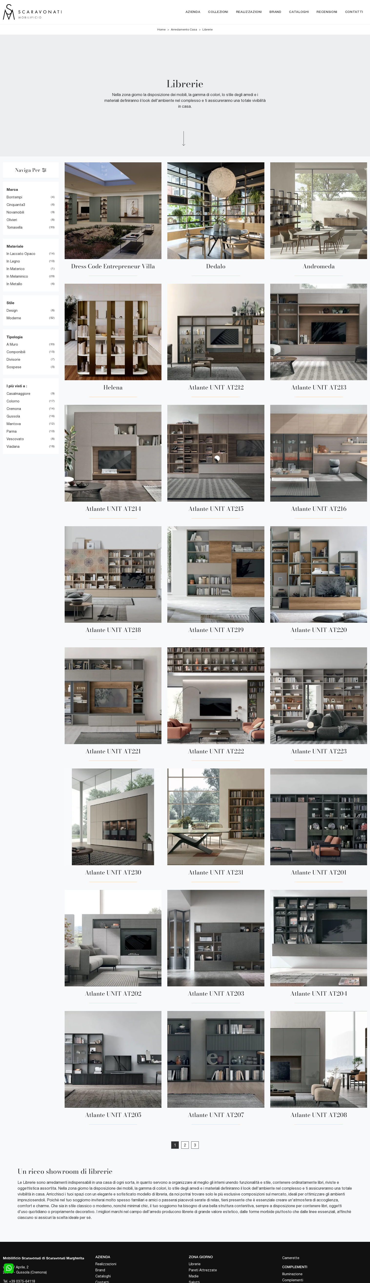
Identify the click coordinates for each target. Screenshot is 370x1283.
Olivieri (12, 220)
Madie (194, 1276)
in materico (16, 269)
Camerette (290, 1258)
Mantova (14, 424)
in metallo (14, 284)
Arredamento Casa (184, 29)
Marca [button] (12, 189)
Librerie (207, 29)
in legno (13, 261)
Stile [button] (10, 303)
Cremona (14, 409)
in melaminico (17, 277)
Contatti (354, 12)
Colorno (13, 401)
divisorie (13, 360)
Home (161, 29)
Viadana (13, 446)
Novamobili (15, 212)
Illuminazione (292, 1274)
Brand (275, 12)
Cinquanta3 (16, 205)
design (12, 310)
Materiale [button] (15, 246)
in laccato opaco (21, 254)
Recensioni (327, 12)
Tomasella (14, 227)
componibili (16, 352)
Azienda (193, 12)
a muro (12, 345)
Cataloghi (299, 12)
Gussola (13, 416)
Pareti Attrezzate (203, 1270)
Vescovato (15, 439)
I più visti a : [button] (17, 386)
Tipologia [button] (15, 337)
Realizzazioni (249, 12)
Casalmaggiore (18, 394)
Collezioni (218, 12)
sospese (14, 367)
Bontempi (14, 197)
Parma (12, 431)
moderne (14, 318)
